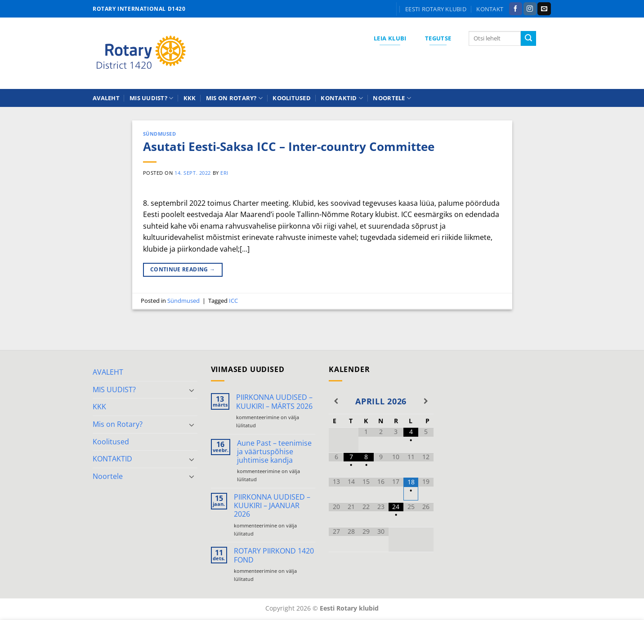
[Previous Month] (336, 401)
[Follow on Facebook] (515, 9)
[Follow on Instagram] (530, 9)
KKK (189, 98)
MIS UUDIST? (151, 98)
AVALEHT (106, 98)
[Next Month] (425, 401)
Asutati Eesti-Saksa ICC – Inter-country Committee (288, 147)
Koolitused (292, 98)
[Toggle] (192, 390)
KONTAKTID (342, 98)
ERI (224, 172)
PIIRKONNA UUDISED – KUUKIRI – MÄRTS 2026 (274, 401)
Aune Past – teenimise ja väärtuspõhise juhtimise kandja (274, 452)
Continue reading (182, 269)
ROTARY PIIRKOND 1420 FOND (274, 555)
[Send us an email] (543, 9)
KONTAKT (489, 9)
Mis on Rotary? (234, 98)
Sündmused (159, 133)
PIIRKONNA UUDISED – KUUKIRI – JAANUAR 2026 (272, 506)
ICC (233, 301)
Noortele (392, 98)
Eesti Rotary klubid (435, 9)
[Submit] (528, 38)
